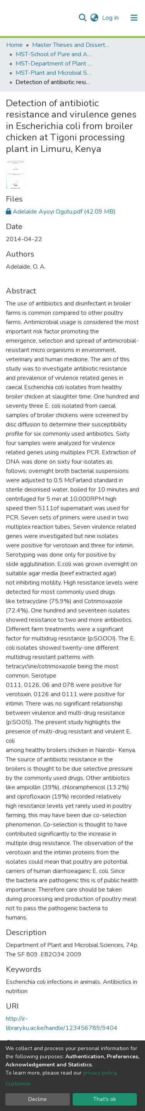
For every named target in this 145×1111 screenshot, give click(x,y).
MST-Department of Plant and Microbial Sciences (54, 63)
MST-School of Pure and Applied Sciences (54, 54)
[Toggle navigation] (134, 18)
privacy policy (99, 1072)
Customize (18, 1083)
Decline (37, 1099)
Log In (111, 18)
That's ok (104, 1099)
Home (14, 45)
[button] (94, 17)
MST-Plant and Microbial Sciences (54, 73)
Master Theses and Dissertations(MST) (70, 45)
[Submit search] (82, 18)
